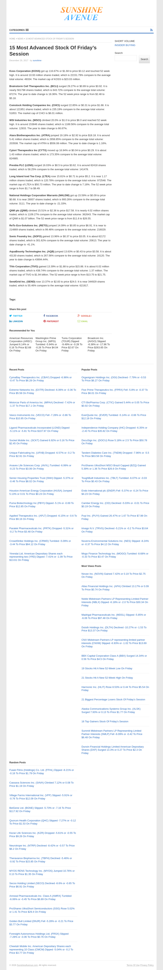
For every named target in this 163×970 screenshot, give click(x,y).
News (20, 39)
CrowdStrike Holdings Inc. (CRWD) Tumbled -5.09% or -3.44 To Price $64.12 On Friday (40, 542)
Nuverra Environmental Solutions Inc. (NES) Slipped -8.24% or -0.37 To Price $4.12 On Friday (115, 542)
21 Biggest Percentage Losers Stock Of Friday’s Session (113, 699)
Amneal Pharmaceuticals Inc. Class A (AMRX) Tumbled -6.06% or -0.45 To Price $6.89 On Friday (40, 897)
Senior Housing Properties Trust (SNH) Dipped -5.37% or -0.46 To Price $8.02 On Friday (41, 480)
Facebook (50, 315)
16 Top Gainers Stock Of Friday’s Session (105, 721)
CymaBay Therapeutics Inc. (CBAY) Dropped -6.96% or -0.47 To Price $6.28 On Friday (40, 379)
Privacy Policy (147, 965)
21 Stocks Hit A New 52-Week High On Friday (107, 677)
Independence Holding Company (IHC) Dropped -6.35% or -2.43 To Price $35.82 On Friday (114, 429)
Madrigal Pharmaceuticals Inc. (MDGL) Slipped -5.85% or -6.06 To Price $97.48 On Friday (114, 616)
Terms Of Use (133, 965)
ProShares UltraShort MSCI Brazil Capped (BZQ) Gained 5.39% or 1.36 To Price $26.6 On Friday (114, 467)
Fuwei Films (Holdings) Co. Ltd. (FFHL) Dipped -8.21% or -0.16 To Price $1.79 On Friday (41, 772)
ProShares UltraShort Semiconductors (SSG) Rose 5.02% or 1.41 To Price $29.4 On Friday (42, 910)
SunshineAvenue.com (27, 965)
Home (12, 39)
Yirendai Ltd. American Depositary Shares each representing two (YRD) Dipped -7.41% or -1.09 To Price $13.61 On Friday (41, 557)
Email (83, 321)
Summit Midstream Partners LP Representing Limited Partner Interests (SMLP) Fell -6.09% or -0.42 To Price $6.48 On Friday (112, 734)
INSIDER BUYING (125, 45)
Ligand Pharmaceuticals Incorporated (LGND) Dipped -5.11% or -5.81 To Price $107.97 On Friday (39, 429)
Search (119, 52)
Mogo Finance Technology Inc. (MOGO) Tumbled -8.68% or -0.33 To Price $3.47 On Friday (115, 555)
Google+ (85, 315)
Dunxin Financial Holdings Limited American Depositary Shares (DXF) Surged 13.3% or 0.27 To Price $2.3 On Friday (113, 750)
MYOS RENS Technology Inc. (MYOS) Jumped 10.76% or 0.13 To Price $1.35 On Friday (42, 872)
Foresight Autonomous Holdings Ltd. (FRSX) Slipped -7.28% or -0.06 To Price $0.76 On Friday (39, 935)
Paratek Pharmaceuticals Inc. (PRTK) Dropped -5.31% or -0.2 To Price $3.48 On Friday (41, 530)
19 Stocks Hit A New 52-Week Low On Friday (107, 668)
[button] (19, 30)
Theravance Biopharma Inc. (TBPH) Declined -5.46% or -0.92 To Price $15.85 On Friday (40, 860)
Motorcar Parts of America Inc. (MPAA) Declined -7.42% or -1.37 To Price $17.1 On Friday (42, 404)
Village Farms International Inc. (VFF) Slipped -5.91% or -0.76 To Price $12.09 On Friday (40, 797)
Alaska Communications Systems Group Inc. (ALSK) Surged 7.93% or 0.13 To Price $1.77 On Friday (111, 710)
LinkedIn (16, 321)
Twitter (15, 315)
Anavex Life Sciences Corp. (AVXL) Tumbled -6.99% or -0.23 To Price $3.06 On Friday (40, 467)
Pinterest (51, 321)
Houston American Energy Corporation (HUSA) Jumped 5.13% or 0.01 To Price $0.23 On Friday (40, 492)
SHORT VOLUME (125, 41)
